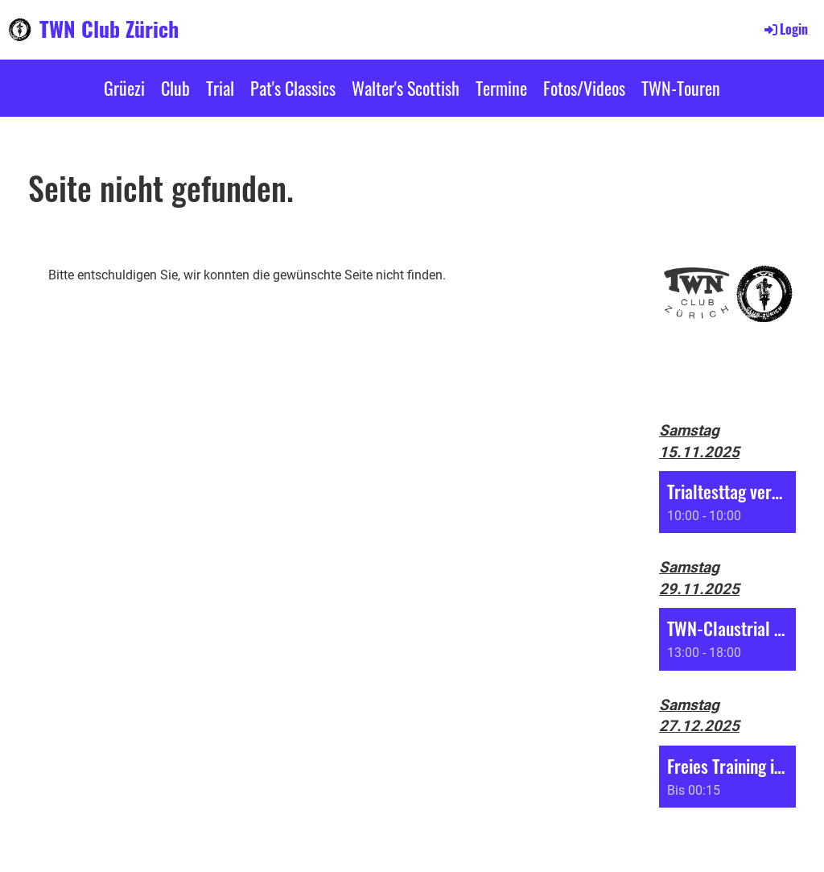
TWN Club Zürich (109, 28)
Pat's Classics (293, 88)
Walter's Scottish (405, 88)
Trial (220, 88)
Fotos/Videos (584, 88)
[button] (727, 502)
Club (175, 88)
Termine (501, 88)
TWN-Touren (680, 88)
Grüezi (124, 88)
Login (785, 29)
